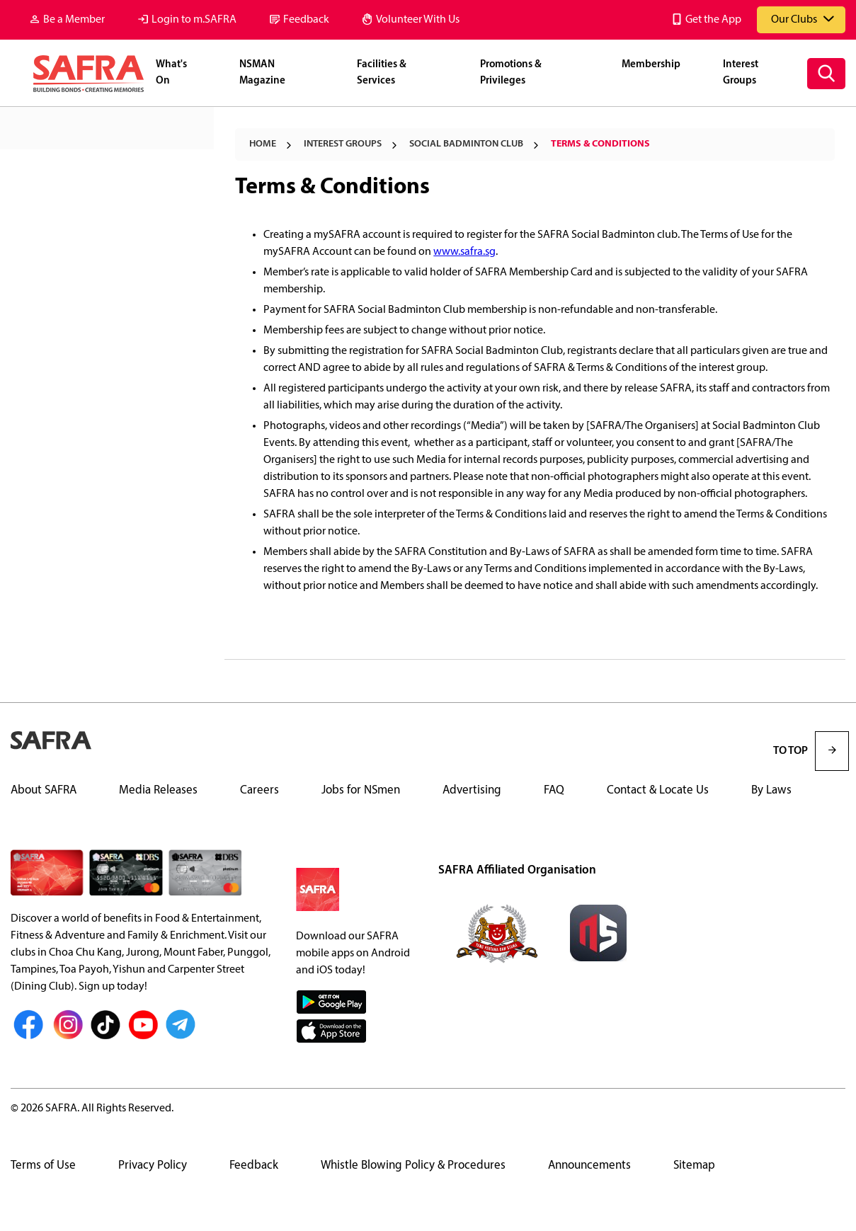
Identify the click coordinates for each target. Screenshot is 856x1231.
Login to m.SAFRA (194, 19)
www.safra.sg (464, 252)
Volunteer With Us (418, 19)
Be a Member (74, 19)
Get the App (713, 19)
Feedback (306, 19)
